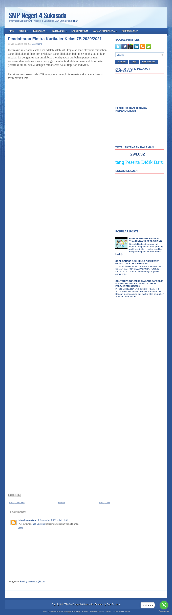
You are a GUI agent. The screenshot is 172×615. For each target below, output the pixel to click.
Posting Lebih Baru (17, 502)
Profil (25, 30)
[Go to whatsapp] (164, 605)
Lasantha (84, 611)
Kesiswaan (41, 30)
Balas (20, 527)
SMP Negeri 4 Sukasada (37, 15)
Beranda (61, 502)
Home (11, 31)
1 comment (36, 44)
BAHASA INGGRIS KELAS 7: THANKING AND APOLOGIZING (145, 239)
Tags (134, 62)
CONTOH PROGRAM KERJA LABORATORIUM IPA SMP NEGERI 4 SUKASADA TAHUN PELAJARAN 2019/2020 (139, 283)
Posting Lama (104, 502)
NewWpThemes (56, 611)
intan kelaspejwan (27, 520)
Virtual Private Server (121, 611)
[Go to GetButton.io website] (164, 611)
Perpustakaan (130, 31)
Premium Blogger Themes (100, 611)
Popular (122, 62)
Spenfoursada (114, 604)
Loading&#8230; (61, 288)
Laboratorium (79, 31)
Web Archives (149, 62)
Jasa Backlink (38, 524)
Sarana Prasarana (106, 30)
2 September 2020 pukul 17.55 (53, 520)
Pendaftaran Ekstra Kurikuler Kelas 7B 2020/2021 (55, 39)
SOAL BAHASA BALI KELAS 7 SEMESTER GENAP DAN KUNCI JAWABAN (137, 262)
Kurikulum (60, 30)
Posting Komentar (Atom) (32, 581)
